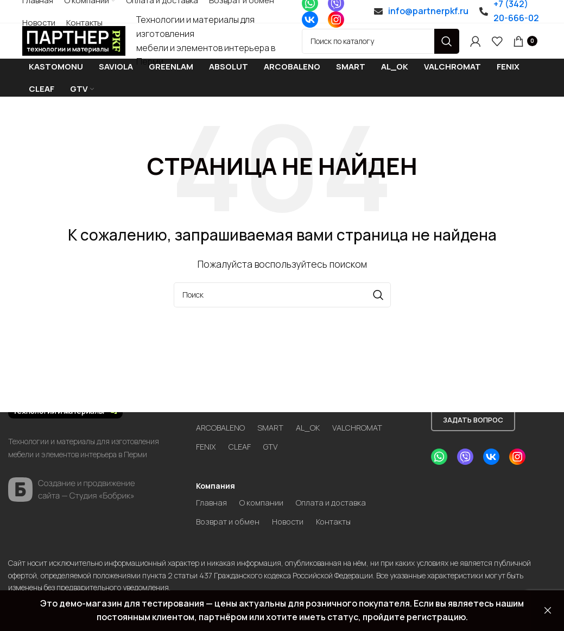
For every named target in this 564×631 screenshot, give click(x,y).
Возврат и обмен (230, 506)
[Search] (380, 50)
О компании (264, 486)
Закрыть (547, 610)
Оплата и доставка (339, 486)
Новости (295, 506)
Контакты (345, 506)
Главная (212, 486)
